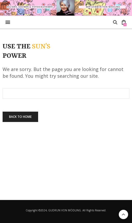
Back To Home (20, 116)
